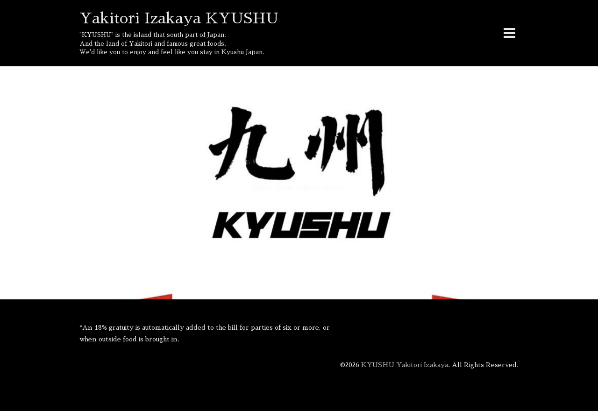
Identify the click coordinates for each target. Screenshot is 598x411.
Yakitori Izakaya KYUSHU (178, 18)
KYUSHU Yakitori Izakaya (404, 364)
